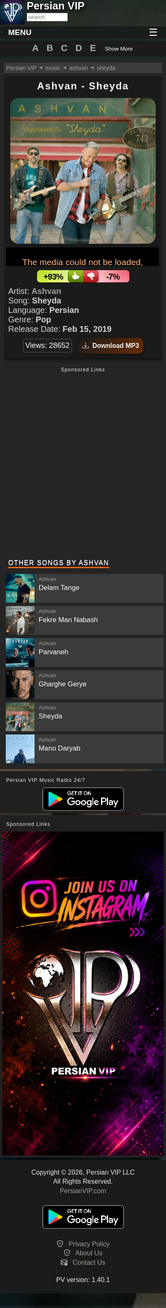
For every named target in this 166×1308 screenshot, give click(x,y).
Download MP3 (110, 345)
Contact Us (89, 1262)
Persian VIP (21, 68)
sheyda (106, 68)
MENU (20, 32)
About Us (88, 1253)
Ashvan (46, 291)
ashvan (78, 68)
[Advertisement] (83, 464)
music (52, 68)
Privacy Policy (89, 1243)
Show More (119, 49)
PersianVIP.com (83, 1190)
